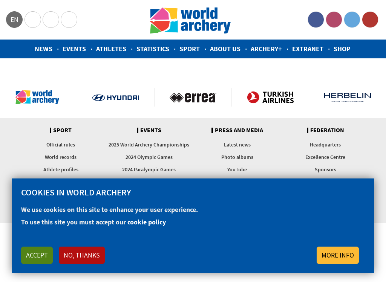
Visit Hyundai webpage (115, 97)
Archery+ (266, 48)
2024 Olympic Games (149, 157)
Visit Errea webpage (193, 97)
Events (74, 48)
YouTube (370, 19)
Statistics (152, 48)
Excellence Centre (325, 157)
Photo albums (237, 157)
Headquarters (325, 144)
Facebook (316, 19)
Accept (37, 255)
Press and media (239, 130)
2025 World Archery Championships (149, 144)
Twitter (352, 19)
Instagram (334, 19)
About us (225, 48)
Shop (342, 48)
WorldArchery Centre (69, 19)
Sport (189, 48)
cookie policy (146, 222)
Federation (327, 130)
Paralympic (51, 19)
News (43, 48)
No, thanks (82, 255)
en (14, 19)
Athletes (111, 48)
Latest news (237, 144)
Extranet (307, 48)
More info (338, 255)
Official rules (60, 144)
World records (61, 157)
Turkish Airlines (270, 97)
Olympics (33, 19)
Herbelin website (347, 97)
